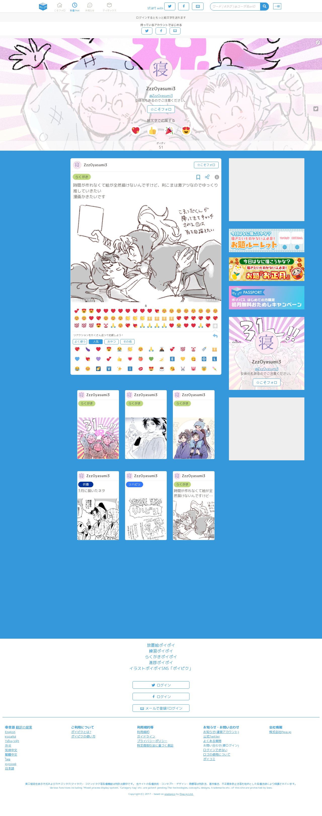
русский (10, 764)
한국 (8, 745)
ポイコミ (209, 759)
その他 (127, 342)
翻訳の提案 (24, 727)
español (10, 736)
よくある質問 (212, 741)
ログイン (161, 685)
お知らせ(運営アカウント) (221, 732)
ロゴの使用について (216, 754)
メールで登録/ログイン (161, 708)
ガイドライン (146, 736)
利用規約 (143, 732)
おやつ (111, 342)
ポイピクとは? (81, 732)
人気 (96, 342)
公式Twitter (211, 736)
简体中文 (11, 750)
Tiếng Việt (12, 741)
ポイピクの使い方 (83, 736)
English (10, 732)
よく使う (80, 342)
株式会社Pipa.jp (280, 732)
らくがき (81, 177)
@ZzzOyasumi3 (161, 95)
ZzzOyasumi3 (161, 89)
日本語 (9, 768)
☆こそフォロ (161, 109)
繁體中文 (11, 754)
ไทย (7, 759)
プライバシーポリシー (152, 741)
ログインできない (215, 750)
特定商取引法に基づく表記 (155, 745)
